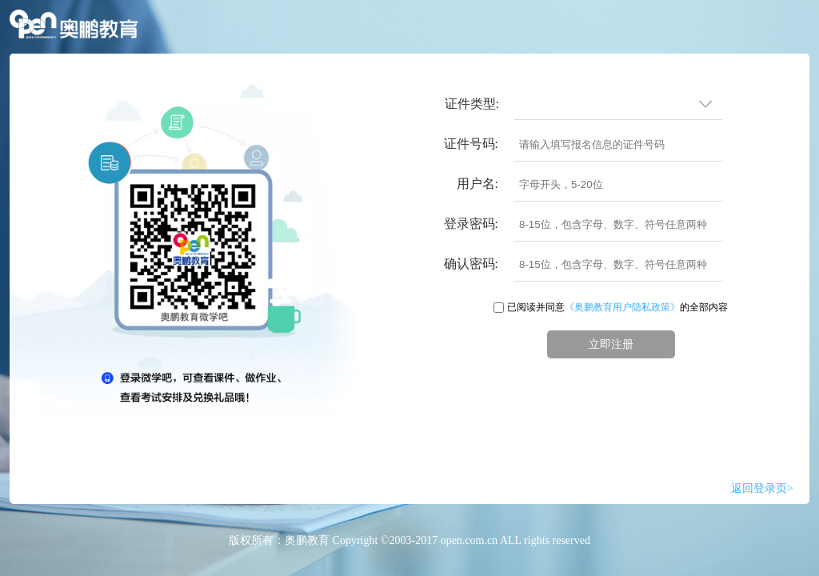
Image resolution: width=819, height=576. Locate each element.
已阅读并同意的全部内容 (617, 307)
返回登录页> (762, 488)
